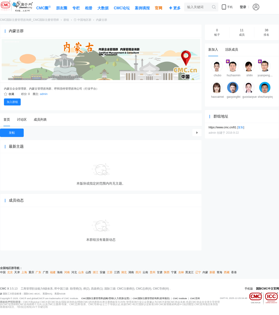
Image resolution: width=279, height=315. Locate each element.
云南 (145, 272)
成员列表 (40, 119)
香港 (234, 272)
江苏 (110, 272)
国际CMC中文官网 (267, 288)
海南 (60, 272)
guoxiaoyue (249, 96)
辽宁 (198, 272)
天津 (17, 272)
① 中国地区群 (82, 19)
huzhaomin (233, 75)
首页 (6, 119)
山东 (81, 272)
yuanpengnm (266, 75)
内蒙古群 (101, 19)
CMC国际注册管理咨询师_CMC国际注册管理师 (29, 19)
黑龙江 (189, 272)
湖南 (131, 272)
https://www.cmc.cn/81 (222, 127)
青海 (219, 272)
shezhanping (265, 96)
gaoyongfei (233, 96)
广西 (45, 272)
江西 (117, 272)
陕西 (166, 272)
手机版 (249, 288)
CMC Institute (180, 298)
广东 (38, 272)
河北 (74, 272)
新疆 (212, 272)
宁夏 (174, 272)
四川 (138, 272)
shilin (249, 75)
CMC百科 (195, 298)
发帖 (12, 132)
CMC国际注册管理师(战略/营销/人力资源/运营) (105, 298)
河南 (67, 272)
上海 (24, 272)
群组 (66, 19)
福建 (53, 272)
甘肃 (160, 272)
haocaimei (217, 96)
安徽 (102, 272)
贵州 (152, 272)
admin (44, 94)
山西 (88, 272)
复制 (240, 127)
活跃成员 (231, 49)
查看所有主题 (197, 132)
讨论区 (22, 119)
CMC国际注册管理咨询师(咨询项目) (151, 298)
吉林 (181, 272)
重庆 (31, 272)
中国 (3, 272)
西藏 (226, 272)
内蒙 (205, 272)
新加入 (213, 49)
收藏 (11, 94)
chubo (217, 75)
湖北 (124, 272)
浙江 (95, 272)
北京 (10, 272)
